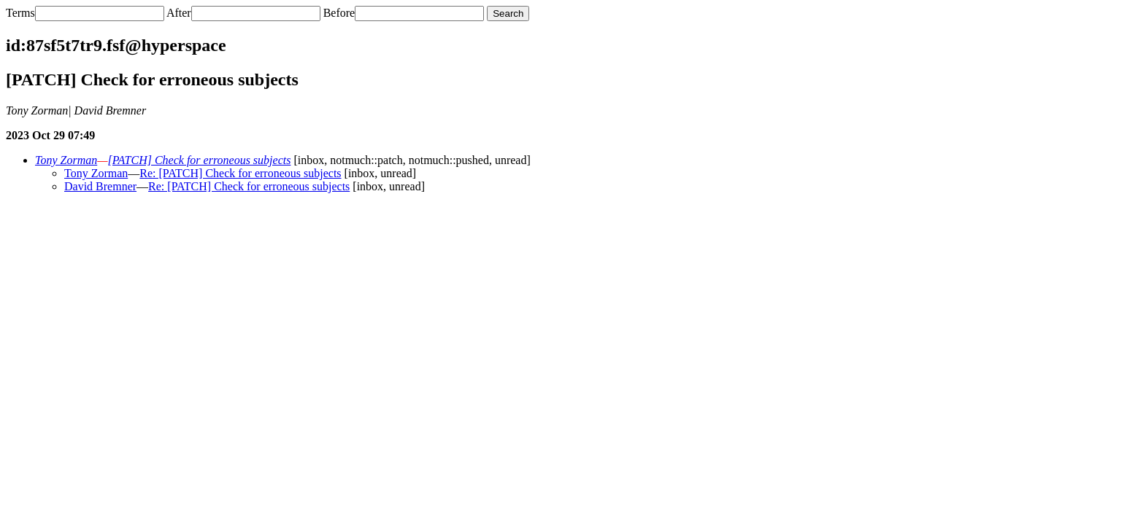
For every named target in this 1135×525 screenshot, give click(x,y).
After (178, 13)
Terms (20, 13)
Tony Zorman (66, 160)
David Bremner (100, 186)
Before (339, 13)
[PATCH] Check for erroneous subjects (199, 160)
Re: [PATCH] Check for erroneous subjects (240, 173)
